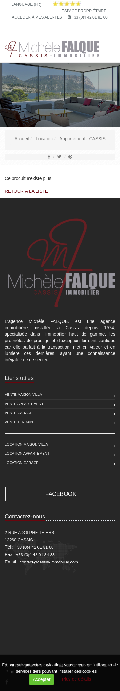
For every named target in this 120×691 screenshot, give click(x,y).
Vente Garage (19, 413)
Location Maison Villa (26, 444)
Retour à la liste (26, 191)
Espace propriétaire (84, 11)
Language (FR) (26, 4)
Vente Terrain (19, 422)
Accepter (41, 679)
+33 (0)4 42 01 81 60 (90, 17)
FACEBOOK (60, 494)
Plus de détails (76, 679)
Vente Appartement (24, 404)
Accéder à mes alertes (37, 17)
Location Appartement (27, 453)
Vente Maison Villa (23, 394)
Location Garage (22, 463)
